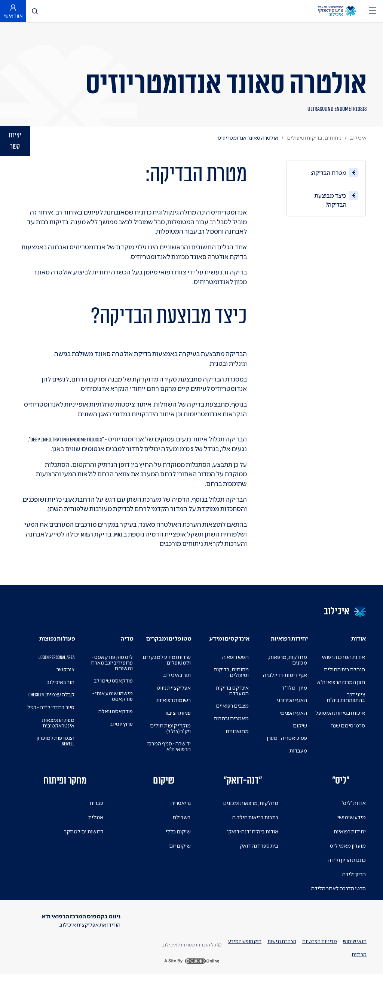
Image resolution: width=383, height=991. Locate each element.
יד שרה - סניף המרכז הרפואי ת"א (167, 757)
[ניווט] (372, 11)
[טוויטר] (316, 934)
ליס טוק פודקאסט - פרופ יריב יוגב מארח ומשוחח (111, 673)
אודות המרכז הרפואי (342, 667)
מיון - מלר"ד (293, 698)
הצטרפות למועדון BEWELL (55, 757)
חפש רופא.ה (235, 667)
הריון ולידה (353, 884)
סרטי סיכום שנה (347, 741)
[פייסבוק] (337, 934)
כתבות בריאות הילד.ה (254, 828)
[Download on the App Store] (96, 967)
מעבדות (298, 761)
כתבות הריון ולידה (346, 870)
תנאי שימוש (354, 955)
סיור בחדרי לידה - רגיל (49, 723)
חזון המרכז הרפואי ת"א (340, 692)
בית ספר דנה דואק (258, 856)
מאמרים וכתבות (231, 729)
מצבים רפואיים (232, 716)
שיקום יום (179, 856)
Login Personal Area (49, 667)
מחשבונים (237, 741)
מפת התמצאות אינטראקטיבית (57, 739)
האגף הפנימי (293, 723)
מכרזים (359, 968)
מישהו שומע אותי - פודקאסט (111, 706)
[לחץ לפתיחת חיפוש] (35, 11)
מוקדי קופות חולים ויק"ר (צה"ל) (169, 739)
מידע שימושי (351, 828)
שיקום (300, 736)
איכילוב (358, 137)
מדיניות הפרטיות (318, 955)
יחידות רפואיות (349, 842)
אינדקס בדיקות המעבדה (232, 701)
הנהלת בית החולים (343, 680)
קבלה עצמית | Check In (58, 708)
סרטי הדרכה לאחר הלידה (337, 899)
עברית (96, 814)
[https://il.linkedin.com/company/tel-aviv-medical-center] (357, 934)
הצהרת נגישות (280, 955)
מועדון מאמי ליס (347, 856)
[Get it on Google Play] (93, 952)
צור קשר (65, 680)
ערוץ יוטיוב (121, 734)
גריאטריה (181, 813)
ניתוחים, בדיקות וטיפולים (313, 137)
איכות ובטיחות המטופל (349, 726)
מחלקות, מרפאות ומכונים (249, 813)
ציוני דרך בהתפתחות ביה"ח (345, 708)
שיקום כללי (178, 842)
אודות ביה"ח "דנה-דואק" (251, 842)
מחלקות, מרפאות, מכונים (287, 670)
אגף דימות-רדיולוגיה (284, 686)
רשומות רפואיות (173, 711)
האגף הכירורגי (291, 711)
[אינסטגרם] (295, 934)
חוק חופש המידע (241, 955)
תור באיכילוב (176, 686)
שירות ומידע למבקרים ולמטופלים (166, 670)
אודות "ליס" (353, 813)
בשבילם (181, 828)
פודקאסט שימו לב (112, 691)
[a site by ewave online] (191, 978)
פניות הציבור (177, 723)
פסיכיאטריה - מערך (285, 749)
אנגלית (95, 828)
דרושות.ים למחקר (83, 842)
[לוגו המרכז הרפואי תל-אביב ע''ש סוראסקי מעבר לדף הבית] (337, 10)
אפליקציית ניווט (173, 698)
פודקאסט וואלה (115, 722)
